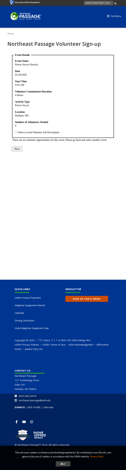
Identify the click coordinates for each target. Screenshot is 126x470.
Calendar (19, 312)
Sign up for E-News (87, 298)
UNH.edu (48, 407)
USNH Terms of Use (54, 344)
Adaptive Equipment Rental (30, 305)
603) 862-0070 (27, 395)
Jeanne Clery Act (34, 349)
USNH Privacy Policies (27, 344)
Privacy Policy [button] (97, 456)
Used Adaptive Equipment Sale (32, 328)
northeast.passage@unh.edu (34, 400)
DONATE (20, 407)
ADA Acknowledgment (81, 344)
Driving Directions (24, 320)
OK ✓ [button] (63, 463)
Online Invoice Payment (28, 297)
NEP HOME (34, 407)
